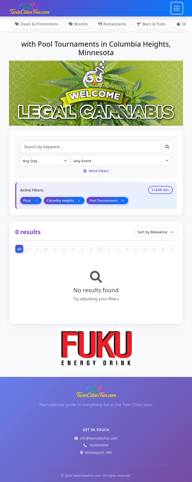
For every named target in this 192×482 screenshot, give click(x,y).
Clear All (160, 189)
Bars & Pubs (151, 24)
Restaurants (112, 24)
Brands (78, 24)
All (19, 249)
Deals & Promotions (36, 24)
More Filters (95, 170)
